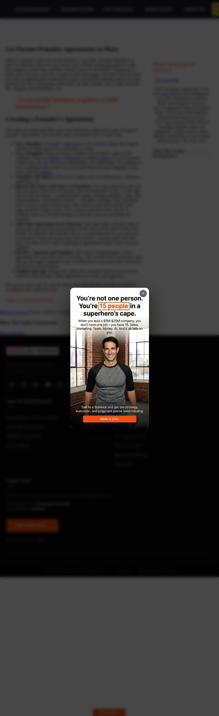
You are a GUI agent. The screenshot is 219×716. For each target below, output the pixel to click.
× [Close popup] (143, 293)
